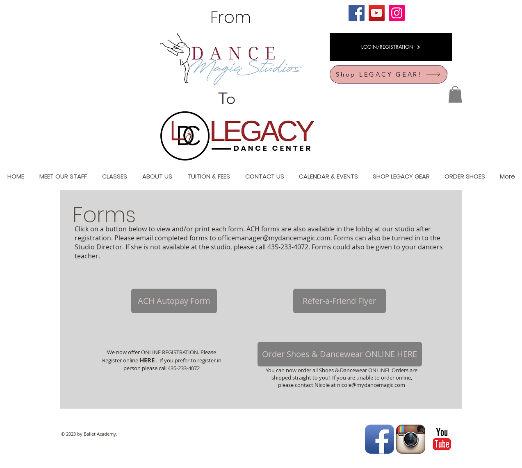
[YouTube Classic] (441, 439)
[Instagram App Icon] (410, 439)
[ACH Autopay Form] (174, 301)
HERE (147, 360)
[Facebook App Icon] (379, 439)
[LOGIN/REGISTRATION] (391, 47)
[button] (455, 94)
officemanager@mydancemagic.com (274, 237)
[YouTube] (377, 13)
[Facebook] (357, 13)
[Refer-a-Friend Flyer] (339, 301)
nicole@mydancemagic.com (371, 385)
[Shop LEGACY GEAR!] (388, 74)
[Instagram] (397, 13)
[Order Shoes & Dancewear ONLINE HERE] (340, 354)
